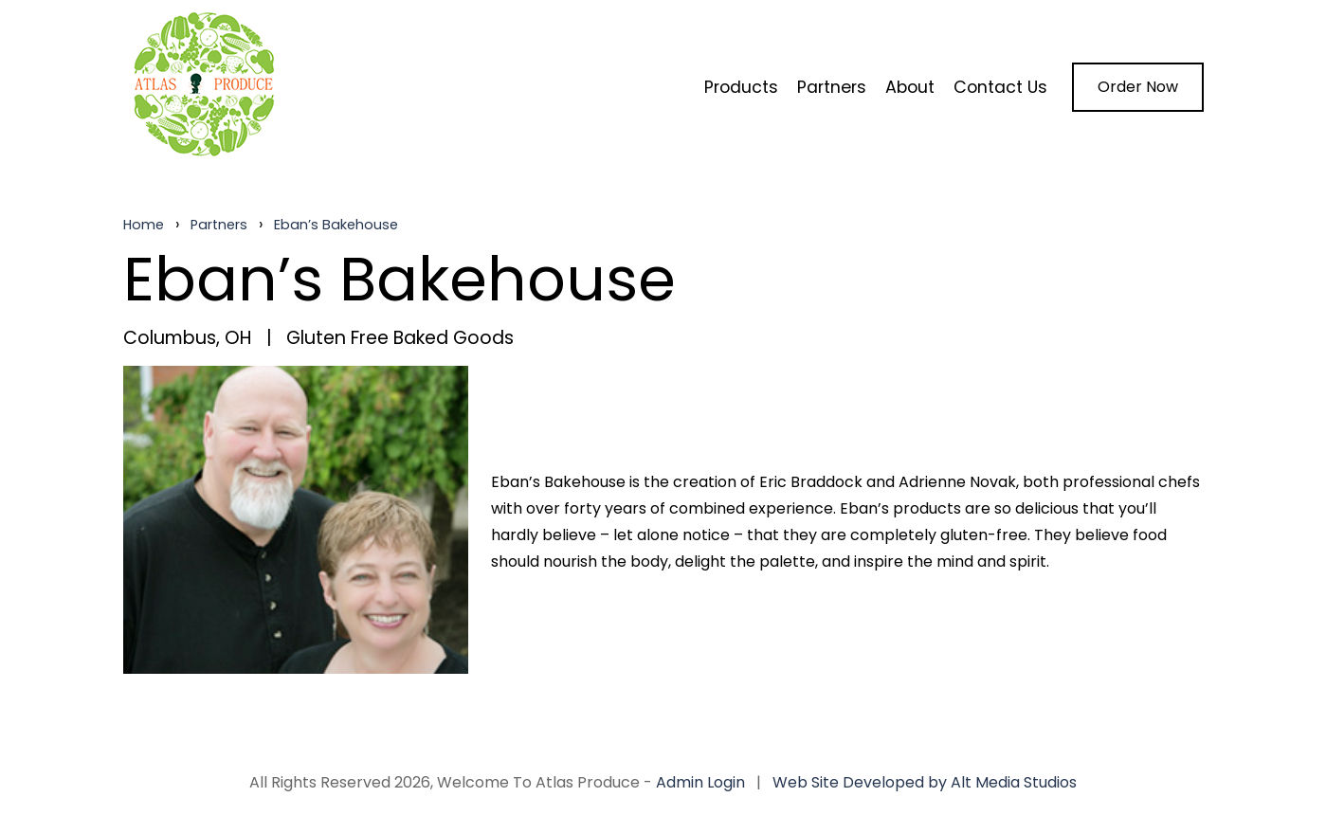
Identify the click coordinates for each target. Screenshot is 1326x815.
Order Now (1138, 87)
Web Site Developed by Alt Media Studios (924, 782)
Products (741, 87)
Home (143, 224)
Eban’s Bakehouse (336, 224)
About (910, 87)
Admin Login (700, 782)
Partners (831, 87)
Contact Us (1000, 87)
